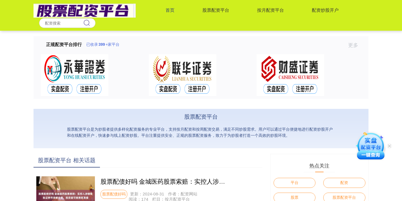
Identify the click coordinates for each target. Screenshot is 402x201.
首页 (170, 10)
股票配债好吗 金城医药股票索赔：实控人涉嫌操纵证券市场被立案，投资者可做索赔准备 (221, 181)
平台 (294, 182)
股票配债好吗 (114, 194)
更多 (355, 45)
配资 (344, 182)
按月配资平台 (270, 10)
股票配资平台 (215, 10)
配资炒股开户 (325, 10)
